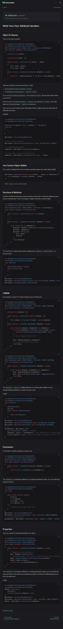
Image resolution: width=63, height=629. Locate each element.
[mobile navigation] (60, 2)
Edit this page (8, 610)
